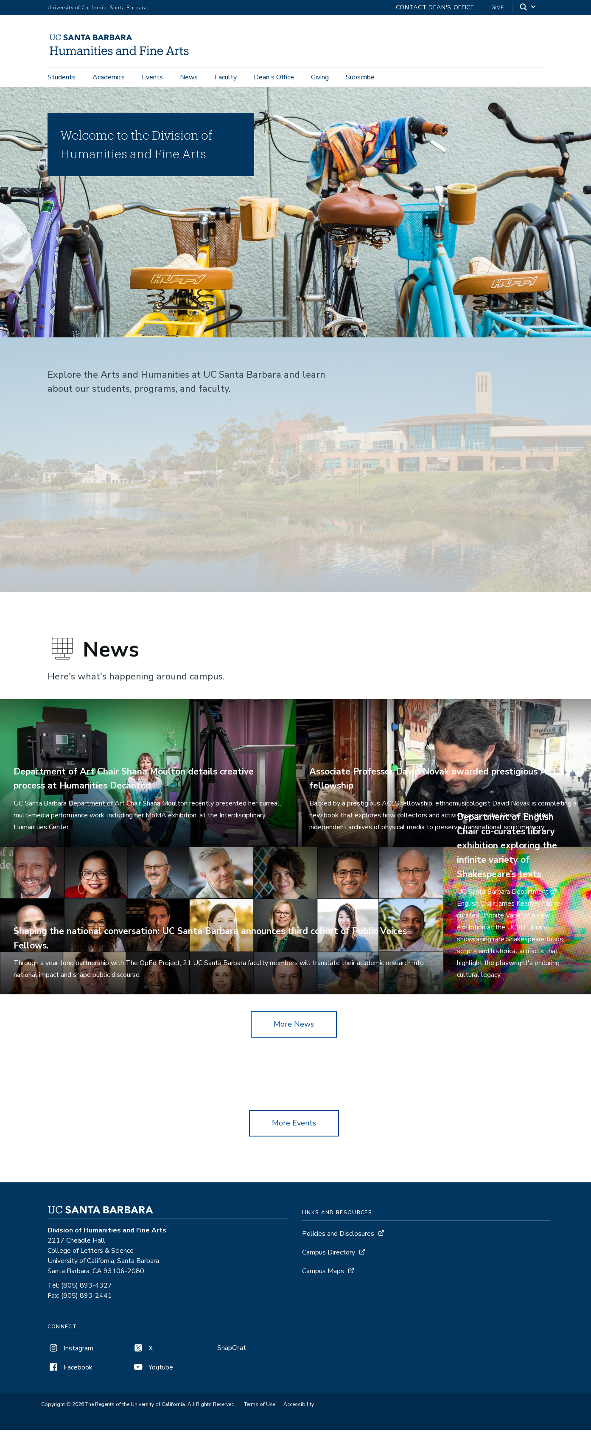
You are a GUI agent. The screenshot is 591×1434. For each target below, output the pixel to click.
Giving (320, 77)
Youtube (152, 1371)
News (189, 77)
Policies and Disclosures (338, 1238)
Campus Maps (323, 1275)
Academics (108, 77)
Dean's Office (274, 77)
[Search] (528, 7)
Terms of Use (259, 1409)
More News (294, 1029)
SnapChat (231, 1352)
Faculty (226, 77)
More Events (294, 1127)
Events (152, 77)
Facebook (70, 1371)
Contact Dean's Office (435, 7)
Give (497, 7)
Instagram (70, 1352)
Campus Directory (328, 1256)
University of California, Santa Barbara (97, 7)
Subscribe (360, 77)
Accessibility (298, 1409)
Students (62, 77)
